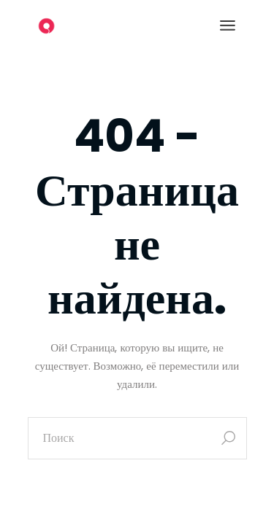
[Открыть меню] (227, 25)
